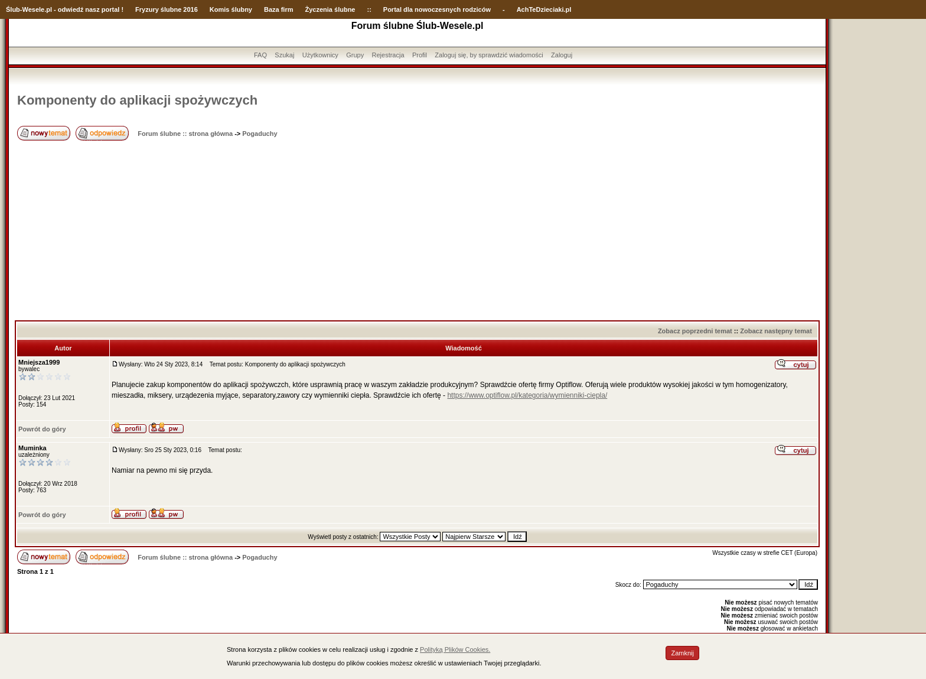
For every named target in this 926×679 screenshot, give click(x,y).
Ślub (13, 9)
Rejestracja (388, 55)
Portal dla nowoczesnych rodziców (437, 9)
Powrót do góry (42, 429)
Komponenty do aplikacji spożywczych (137, 100)
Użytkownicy (320, 55)
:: (369, 9)
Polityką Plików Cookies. (455, 649)
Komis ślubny (231, 9)
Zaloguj (561, 55)
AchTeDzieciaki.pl (544, 9)
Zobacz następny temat (776, 330)
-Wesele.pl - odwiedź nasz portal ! (71, 9)
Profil (419, 55)
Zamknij (682, 653)
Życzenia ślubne (330, 9)
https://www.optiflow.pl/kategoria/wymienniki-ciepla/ (527, 395)
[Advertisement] (417, 231)
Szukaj (284, 55)
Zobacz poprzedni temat (695, 330)
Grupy (355, 55)
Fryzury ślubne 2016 (166, 9)
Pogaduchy (259, 133)
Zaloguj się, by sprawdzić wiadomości (489, 55)
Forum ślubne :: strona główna (185, 133)
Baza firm (279, 9)
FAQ (260, 55)
